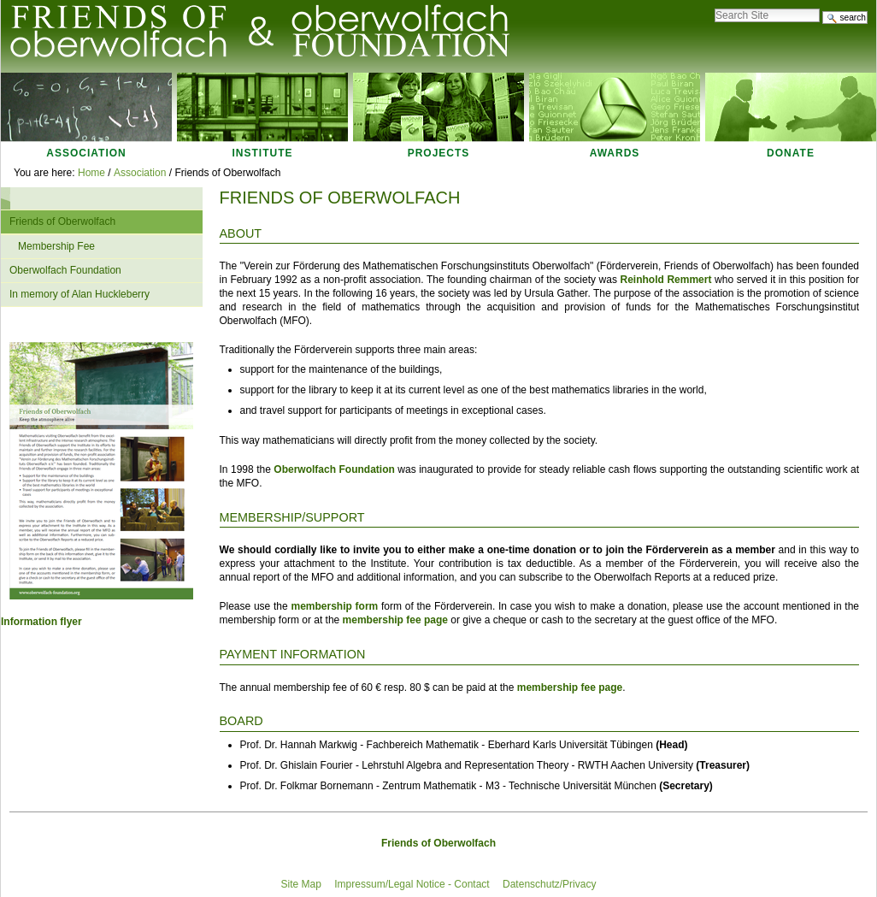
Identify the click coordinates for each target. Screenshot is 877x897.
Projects (439, 153)
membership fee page (395, 620)
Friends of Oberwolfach (438, 843)
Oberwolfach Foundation (334, 469)
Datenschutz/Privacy (549, 884)
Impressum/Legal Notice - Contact (411, 884)
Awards (615, 153)
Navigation (9, 198)
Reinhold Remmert (666, 280)
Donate (791, 153)
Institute (262, 153)
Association (86, 153)
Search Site (714, 3)
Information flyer (41, 622)
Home (91, 173)
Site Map (301, 884)
